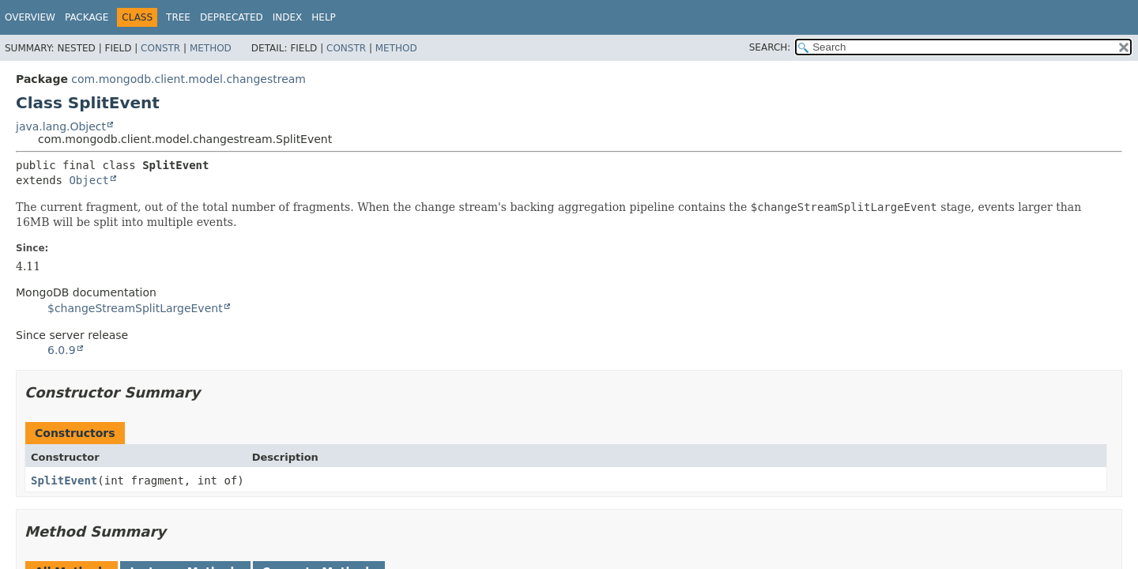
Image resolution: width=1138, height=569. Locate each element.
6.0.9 (61, 350)
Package (86, 17)
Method (211, 48)
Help (323, 17)
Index (288, 17)
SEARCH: (770, 47)
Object (89, 180)
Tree (178, 17)
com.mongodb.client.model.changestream (188, 79)
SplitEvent (64, 480)
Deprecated (231, 17)
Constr (160, 48)
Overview (30, 17)
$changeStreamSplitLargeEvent (135, 308)
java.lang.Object (61, 126)
